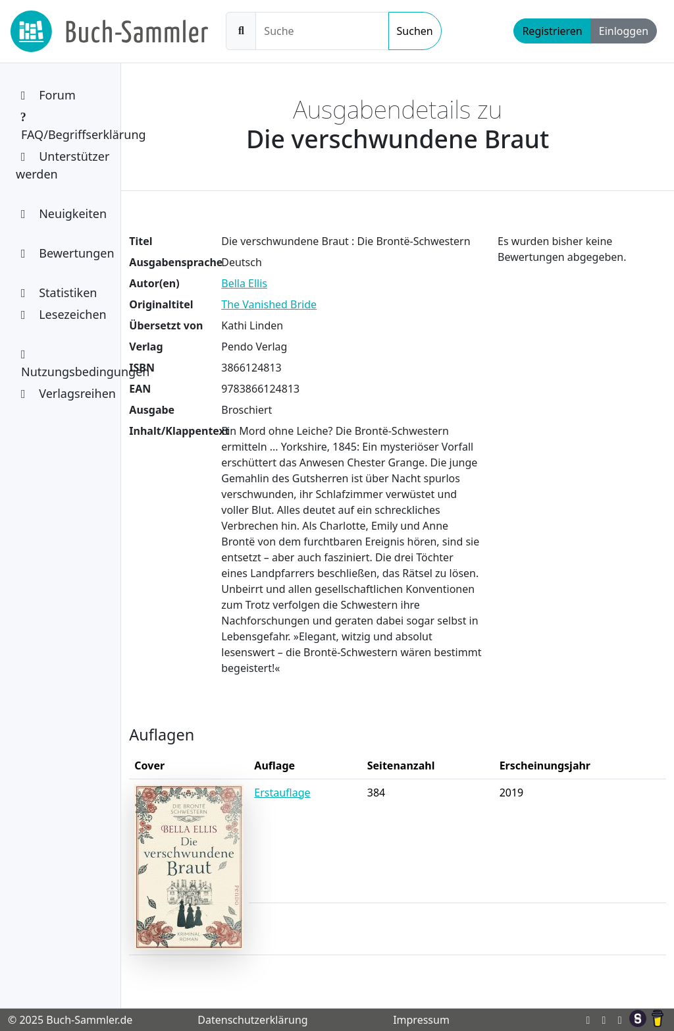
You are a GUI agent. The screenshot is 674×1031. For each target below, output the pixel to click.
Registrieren (552, 31)
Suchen (415, 31)
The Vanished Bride (269, 304)
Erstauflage (282, 792)
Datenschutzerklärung (252, 1020)
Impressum (421, 1020)
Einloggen (623, 31)
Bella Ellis (244, 283)
